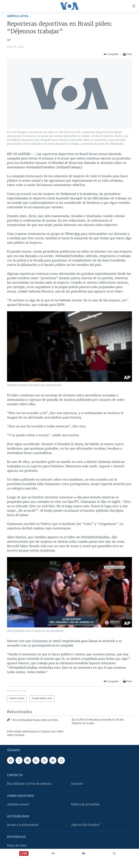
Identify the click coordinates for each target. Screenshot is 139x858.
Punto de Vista (16, 845)
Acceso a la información (23, 825)
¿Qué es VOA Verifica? (85, 825)
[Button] (111, 54)
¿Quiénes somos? (18, 804)
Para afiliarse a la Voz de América (29, 784)
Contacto (77, 784)
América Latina (17, 16)
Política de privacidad (85, 804)
